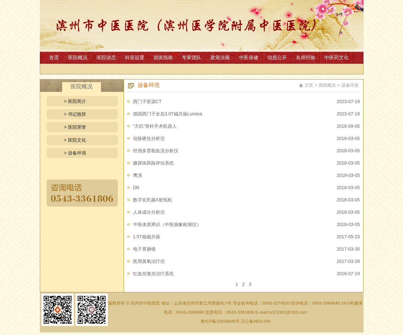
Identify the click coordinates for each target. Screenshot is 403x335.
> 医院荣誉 (75, 127)
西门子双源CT (147, 101)
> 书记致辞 (75, 114)
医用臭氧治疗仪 (149, 261)
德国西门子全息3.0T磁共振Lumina (167, 113)
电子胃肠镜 (144, 249)
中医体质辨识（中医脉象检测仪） (167, 224)
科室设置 (134, 57)
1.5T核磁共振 (146, 236)
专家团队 (191, 57)
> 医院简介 (75, 101)
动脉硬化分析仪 (149, 138)
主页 (309, 85)
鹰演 (137, 175)
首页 (54, 57)
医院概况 (77, 57)
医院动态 (106, 57)
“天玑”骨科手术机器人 (155, 126)
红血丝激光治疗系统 (153, 273)
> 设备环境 (75, 153)
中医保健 (248, 57)
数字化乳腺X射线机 (152, 199)
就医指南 (163, 57)
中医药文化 (336, 57)
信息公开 (277, 57)
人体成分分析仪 (149, 212)
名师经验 (305, 57)
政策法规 (220, 57)
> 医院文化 (75, 140)
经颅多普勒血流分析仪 (155, 150)
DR (136, 187)
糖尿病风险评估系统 (153, 163)
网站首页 (202, 26)
